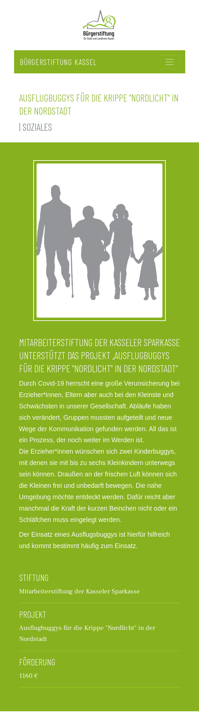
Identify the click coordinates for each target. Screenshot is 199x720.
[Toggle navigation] (169, 62)
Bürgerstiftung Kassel (58, 62)
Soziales (37, 127)
